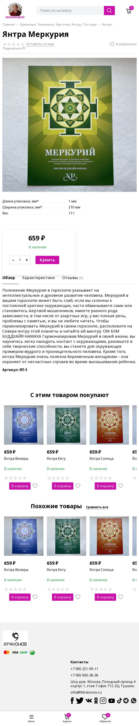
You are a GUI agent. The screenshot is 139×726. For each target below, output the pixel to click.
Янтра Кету (56, 458)
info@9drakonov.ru (86, 692)
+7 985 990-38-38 (84, 675)
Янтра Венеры (16, 458)
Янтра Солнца (101, 458)
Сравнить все (97, 507)
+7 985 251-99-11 (84, 668)
